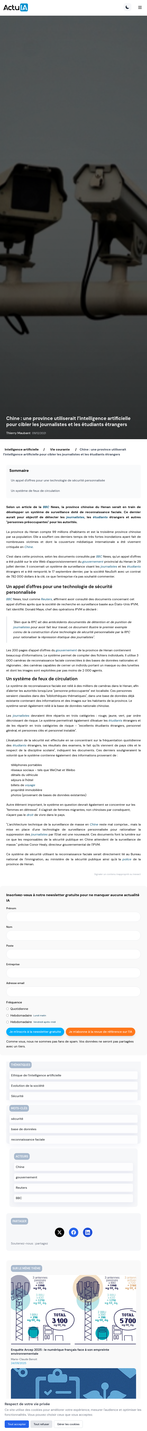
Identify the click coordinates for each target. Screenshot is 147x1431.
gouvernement (92, 562)
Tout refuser (41, 1424)
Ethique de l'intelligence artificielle (36, 1075)
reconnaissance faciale (28, 1139)
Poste (9, 945)
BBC (46, 507)
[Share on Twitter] (59, 1232)
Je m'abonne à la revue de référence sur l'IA (100, 1032)
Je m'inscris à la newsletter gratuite (35, 1032)
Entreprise (13, 964)
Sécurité (17, 1096)
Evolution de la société (27, 1086)
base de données (23, 1129)
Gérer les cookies (68, 1424)
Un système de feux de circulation (35, 491)
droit (30, 815)
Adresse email (15, 983)
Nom (9, 927)
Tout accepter (17, 1424)
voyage (30, 785)
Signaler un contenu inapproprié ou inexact (117, 874)
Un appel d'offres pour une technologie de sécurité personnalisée (58, 480)
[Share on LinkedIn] (87, 1232)
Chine (28, 547)
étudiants (100, 517)
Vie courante (59, 449)
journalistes (75, 517)
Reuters (46, 599)
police (127, 859)
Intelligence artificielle (22, 449)
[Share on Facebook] (73, 1232)
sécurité (17, 1119)
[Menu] (140, 7)
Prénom (11, 908)
